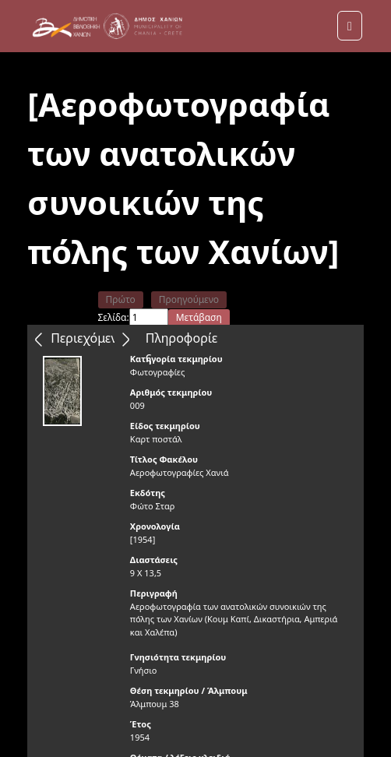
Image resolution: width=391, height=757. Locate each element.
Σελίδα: (113, 317)
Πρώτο (121, 299)
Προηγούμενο (189, 299)
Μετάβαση (199, 317)
